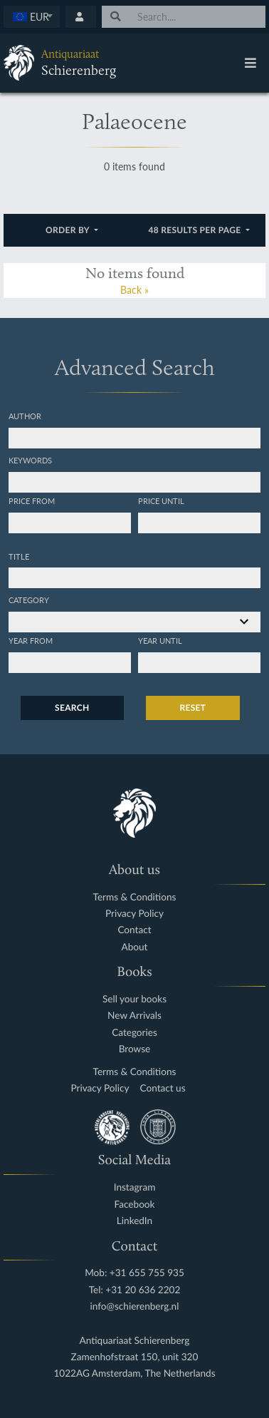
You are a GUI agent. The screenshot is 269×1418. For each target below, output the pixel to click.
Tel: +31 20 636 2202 (135, 1290)
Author (25, 415)
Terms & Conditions (134, 897)
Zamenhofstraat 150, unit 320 (135, 1357)
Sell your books (134, 999)
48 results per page (196, 230)
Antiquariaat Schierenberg (135, 1340)
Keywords (30, 460)
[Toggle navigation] (250, 63)
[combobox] (32, 17)
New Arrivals (134, 1015)
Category (29, 599)
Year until (160, 640)
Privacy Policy (134, 913)
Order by (69, 230)
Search (72, 708)
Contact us (163, 1088)
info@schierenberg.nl (134, 1306)
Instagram (135, 1187)
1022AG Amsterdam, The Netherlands (134, 1373)
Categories (134, 1032)
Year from (31, 640)
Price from (32, 500)
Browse (135, 1049)
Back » (134, 289)
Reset (193, 708)
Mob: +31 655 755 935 (134, 1273)
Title (19, 556)
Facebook (135, 1204)
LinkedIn (134, 1221)
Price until (161, 500)
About (135, 947)
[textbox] (32, 16)
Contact (134, 930)
